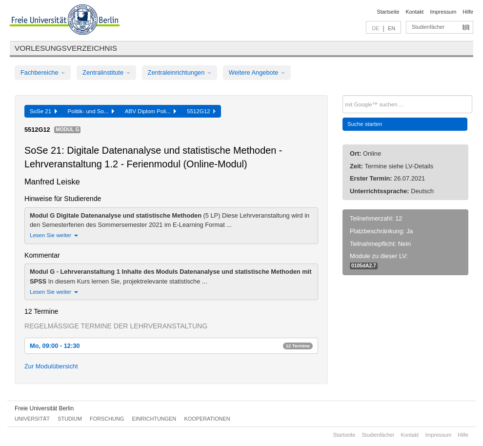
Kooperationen (207, 419)
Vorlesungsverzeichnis (66, 48)
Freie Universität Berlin (44, 408)
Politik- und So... (91, 111)
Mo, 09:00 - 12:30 (171, 345)
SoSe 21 (43, 111)
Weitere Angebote (257, 72)
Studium (70, 419)
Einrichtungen (154, 419)
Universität (32, 419)
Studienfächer (428, 27)
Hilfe (468, 12)
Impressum (443, 12)
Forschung (107, 419)
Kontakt (415, 12)
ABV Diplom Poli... (150, 111)
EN (391, 28)
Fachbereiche (42, 72)
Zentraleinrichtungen (179, 72)
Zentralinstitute (106, 72)
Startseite (388, 12)
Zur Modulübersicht (51, 366)
